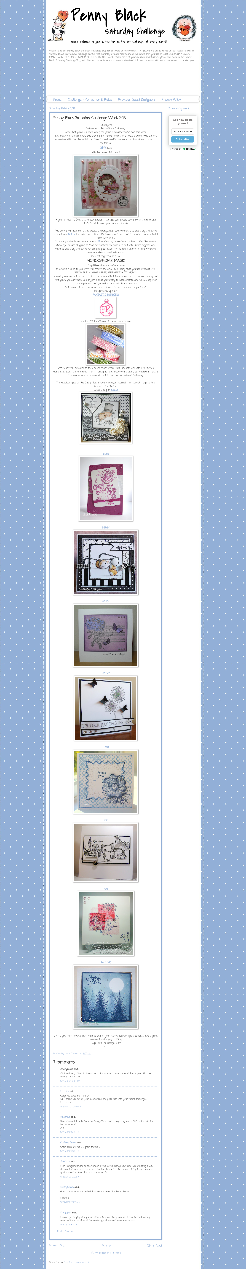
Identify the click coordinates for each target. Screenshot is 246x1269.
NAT (106, 889)
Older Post (154, 1246)
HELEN (106, 602)
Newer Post (58, 1246)
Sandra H (65, 1161)
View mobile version (106, 1252)
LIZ (99, 242)
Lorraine (64, 1091)
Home (57, 99)
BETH (106, 454)
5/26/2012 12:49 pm (70, 1106)
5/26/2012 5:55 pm (70, 1132)
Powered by (183, 149)
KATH (106, 747)
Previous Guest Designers (136, 99)
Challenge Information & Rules (90, 99)
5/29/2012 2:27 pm (70, 1202)
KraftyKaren (67, 1187)
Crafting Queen (68, 1142)
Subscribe (182, 139)
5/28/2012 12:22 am (70, 1177)
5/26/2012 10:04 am (70, 1081)
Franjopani (65, 1213)
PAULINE (106, 963)
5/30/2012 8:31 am (69, 1224)
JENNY (106, 674)
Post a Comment (66, 1231)
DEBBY (105, 528)
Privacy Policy (171, 99)
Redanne (65, 1117)
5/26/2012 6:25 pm (70, 1151)
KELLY (71, 234)
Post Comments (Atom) (76, 1262)
